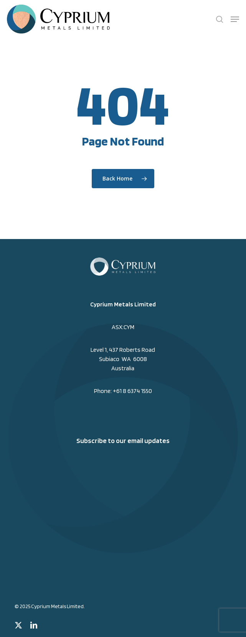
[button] (235, 19)
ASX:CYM (123, 327)
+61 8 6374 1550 (132, 391)
